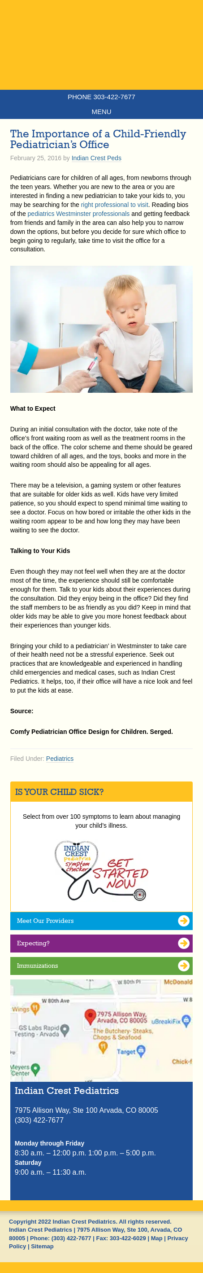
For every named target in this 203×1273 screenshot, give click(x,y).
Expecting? (33, 943)
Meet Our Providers (45, 920)
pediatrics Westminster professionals (79, 213)
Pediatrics (59, 758)
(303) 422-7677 (71, 1238)
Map (157, 1238)
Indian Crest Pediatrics (101, 60)
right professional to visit (114, 204)
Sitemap (42, 1246)
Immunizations (37, 965)
